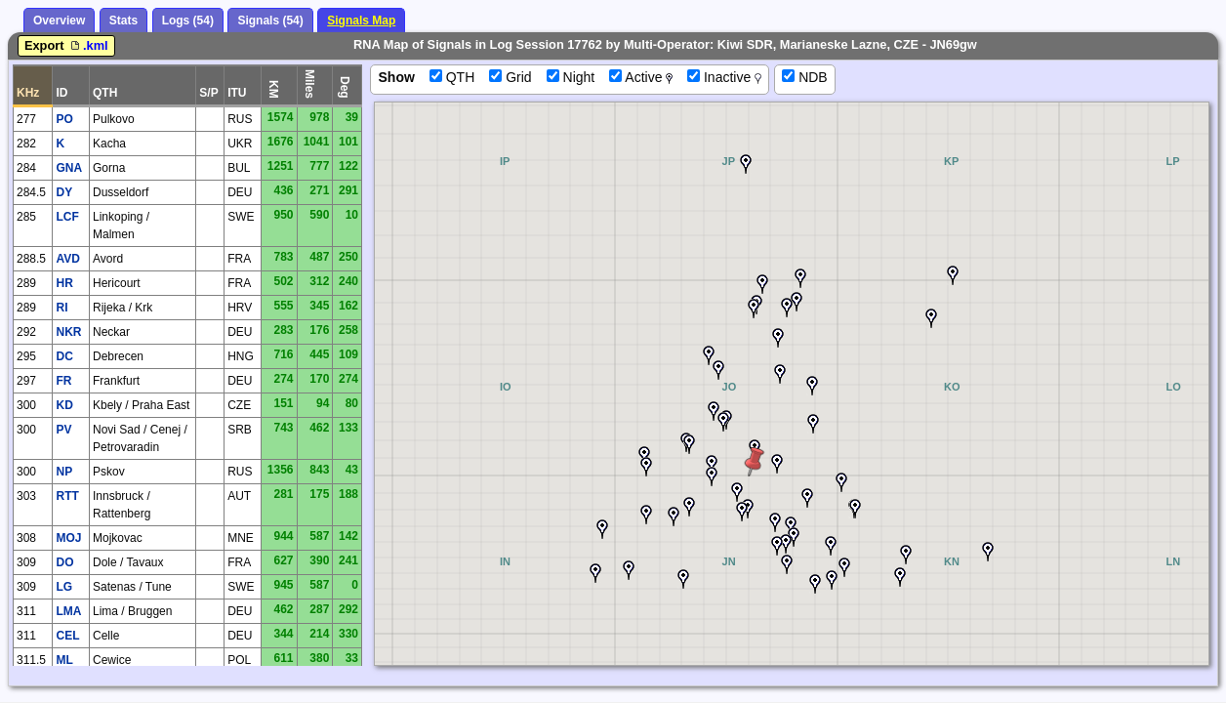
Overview (59, 20)
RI (61, 307)
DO (64, 562)
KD (64, 405)
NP (64, 471)
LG (64, 587)
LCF (67, 217)
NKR (68, 332)
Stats (123, 20)
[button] (953, 275)
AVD (67, 259)
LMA (68, 611)
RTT (67, 496)
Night (571, 77)
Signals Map (361, 20)
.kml (87, 45)
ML (64, 660)
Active (641, 77)
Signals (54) (270, 20)
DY (64, 192)
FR (63, 381)
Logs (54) (188, 20)
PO (64, 119)
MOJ (68, 538)
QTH (451, 77)
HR (64, 283)
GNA (69, 168)
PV (63, 429)
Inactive (724, 77)
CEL (67, 635)
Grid (510, 77)
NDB (804, 77)
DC (64, 356)
